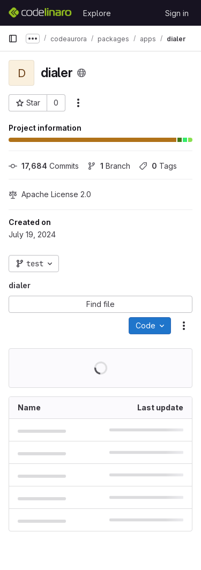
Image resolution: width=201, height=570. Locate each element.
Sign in (177, 13)
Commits (44, 165)
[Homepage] (40, 12)
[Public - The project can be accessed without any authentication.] (81, 73)
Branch (108, 165)
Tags (158, 165)
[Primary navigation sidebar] (12, 38)
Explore (97, 13)
